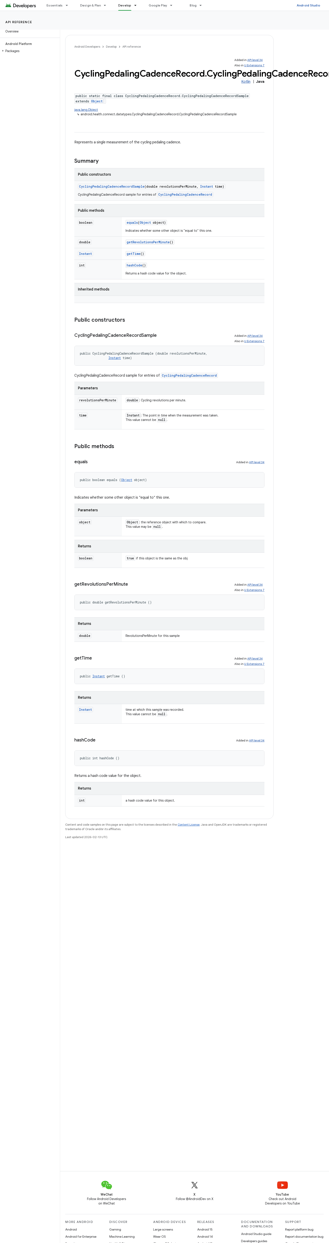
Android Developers (87, 47)
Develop (111, 47)
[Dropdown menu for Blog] (203, 5)
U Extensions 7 (254, 65)
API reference (18, 22)
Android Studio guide (256, 1234)
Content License (189, 825)
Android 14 (205, 1237)
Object (97, 101)
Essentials (55, 5)
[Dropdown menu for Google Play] (173, 5)
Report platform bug (299, 1229)
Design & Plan (90, 5)
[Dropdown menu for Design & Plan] (107, 5)
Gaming (115, 1229)
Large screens (163, 1229)
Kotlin (245, 81)
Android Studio (308, 5)
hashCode (134, 265)
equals (132, 222)
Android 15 (205, 1229)
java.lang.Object (86, 110)
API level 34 (255, 60)
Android (71, 1229)
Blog (193, 5)
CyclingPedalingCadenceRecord (185, 194)
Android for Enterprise (80, 1237)
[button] (29, 51)
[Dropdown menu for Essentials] (69, 5)
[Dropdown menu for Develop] (137, 5)
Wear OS (159, 1237)
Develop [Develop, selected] (124, 5)
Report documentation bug (304, 1237)
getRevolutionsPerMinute (148, 242)
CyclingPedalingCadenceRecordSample (111, 186)
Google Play (158, 5)
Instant (206, 186)
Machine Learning (122, 1237)
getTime (133, 254)
